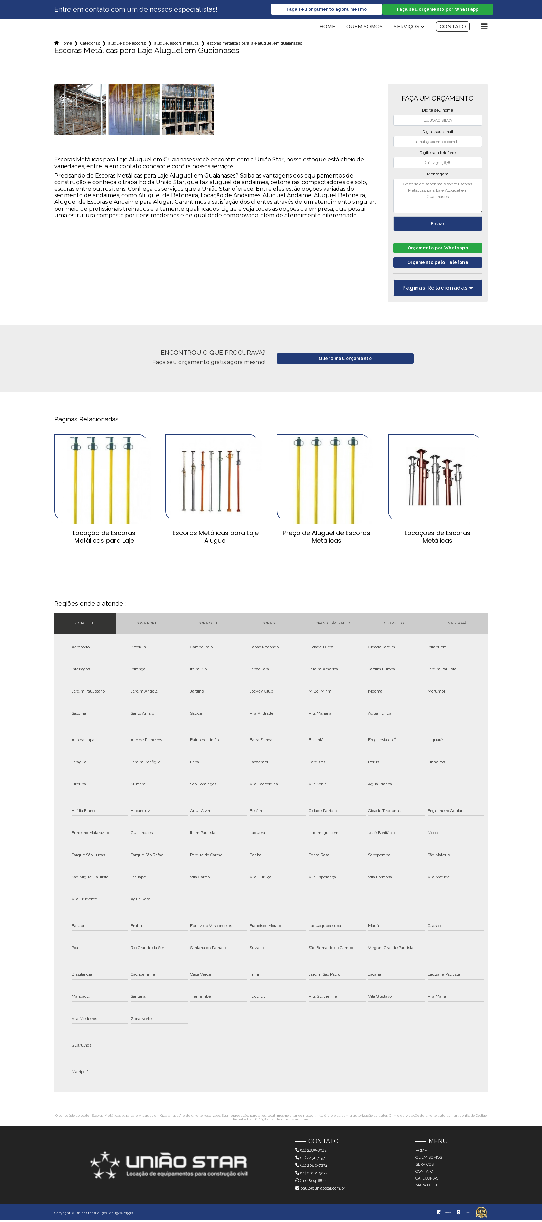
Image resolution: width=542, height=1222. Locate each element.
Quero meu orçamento (345, 360)
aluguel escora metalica (176, 43)
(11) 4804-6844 (311, 1182)
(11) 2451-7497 (310, 1159)
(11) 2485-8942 (311, 1151)
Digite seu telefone (438, 153)
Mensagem (437, 174)
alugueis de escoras (127, 43)
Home (327, 27)
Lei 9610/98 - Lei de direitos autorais (277, 1121)
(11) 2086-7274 (311, 1167)
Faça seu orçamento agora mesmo (326, 9)
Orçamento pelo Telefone (438, 264)
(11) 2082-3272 (311, 1174)
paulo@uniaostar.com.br (320, 1189)
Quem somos (364, 27)
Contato (453, 27)
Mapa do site (428, 1187)
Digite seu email (437, 132)
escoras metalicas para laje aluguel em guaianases (254, 43)
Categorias (90, 43)
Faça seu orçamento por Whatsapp (437, 9)
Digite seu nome (437, 110)
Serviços (406, 27)
